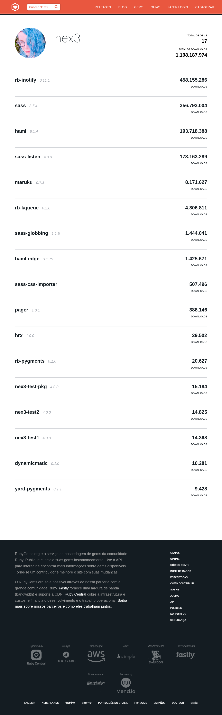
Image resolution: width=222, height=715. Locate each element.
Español (159, 703)
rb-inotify (32, 80)
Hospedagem (97, 646)
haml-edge (34, 258)
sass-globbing (37, 233)
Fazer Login (178, 7)
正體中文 (87, 703)
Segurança (178, 620)
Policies (176, 608)
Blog (122, 7)
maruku (29, 182)
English (29, 703)
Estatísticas (179, 577)
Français (141, 703)
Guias (155, 7)
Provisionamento (186, 646)
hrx (24, 335)
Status (175, 552)
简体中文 (70, 703)
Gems (138, 7)
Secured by (127, 674)
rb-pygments (35, 361)
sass (26, 105)
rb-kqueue (32, 207)
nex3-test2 (33, 412)
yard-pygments (38, 488)
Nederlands (50, 703)
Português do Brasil (113, 703)
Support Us (178, 614)
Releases (103, 7)
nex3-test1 (33, 437)
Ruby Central (75, 594)
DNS (129, 646)
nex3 (68, 38)
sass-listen (33, 156)
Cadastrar (204, 7)
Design (68, 646)
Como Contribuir (182, 583)
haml (26, 131)
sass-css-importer (36, 284)
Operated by (38, 647)
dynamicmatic (37, 463)
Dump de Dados (180, 571)
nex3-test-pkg (36, 386)
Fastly (64, 588)
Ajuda (174, 595)
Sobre (174, 589)
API (172, 601)
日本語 (194, 703)
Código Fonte (179, 565)
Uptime (174, 559)
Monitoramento (156, 646)
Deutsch (178, 703)
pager (27, 310)
